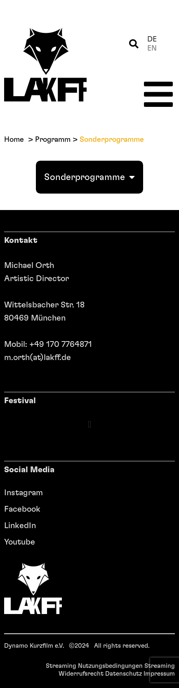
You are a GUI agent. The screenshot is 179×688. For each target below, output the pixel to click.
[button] (134, 44)
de (152, 39)
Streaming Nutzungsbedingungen (94, 666)
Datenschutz (123, 674)
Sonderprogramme (89, 177)
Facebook (22, 509)
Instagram (23, 493)
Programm (53, 139)
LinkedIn (20, 526)
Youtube (19, 542)
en (152, 48)
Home (14, 139)
